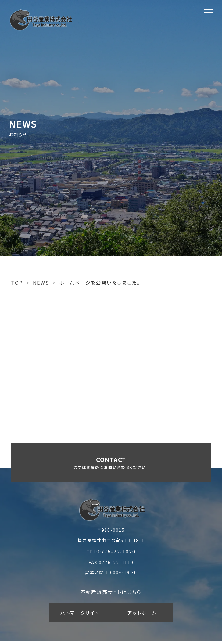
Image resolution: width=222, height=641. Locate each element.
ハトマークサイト (79, 612)
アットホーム (142, 612)
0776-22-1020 (117, 551)
